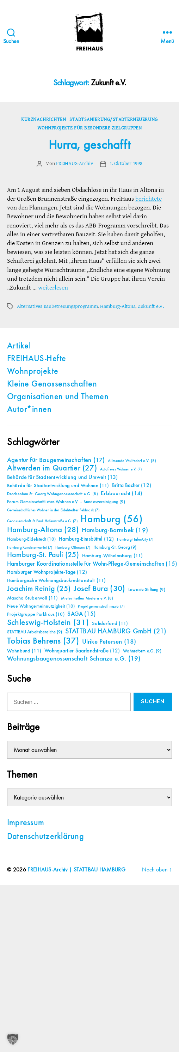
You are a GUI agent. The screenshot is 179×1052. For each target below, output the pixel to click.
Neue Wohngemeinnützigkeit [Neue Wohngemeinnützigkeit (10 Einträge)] (41, 606)
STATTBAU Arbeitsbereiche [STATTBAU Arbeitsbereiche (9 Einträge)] (34, 632)
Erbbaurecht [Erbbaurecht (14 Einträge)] (121, 494)
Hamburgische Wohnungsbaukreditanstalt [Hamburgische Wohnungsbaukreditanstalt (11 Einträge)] (56, 580)
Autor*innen (29, 410)
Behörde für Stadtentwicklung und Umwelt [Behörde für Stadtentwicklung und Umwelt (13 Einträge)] (62, 477)
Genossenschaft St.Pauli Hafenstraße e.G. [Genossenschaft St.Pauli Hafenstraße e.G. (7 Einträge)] (42, 521)
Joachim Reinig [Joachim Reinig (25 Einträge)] (38, 589)
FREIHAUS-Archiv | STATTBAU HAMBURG (76, 870)
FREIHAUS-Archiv (74, 163)
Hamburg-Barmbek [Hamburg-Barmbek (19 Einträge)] (115, 530)
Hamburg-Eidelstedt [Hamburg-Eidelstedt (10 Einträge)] (31, 539)
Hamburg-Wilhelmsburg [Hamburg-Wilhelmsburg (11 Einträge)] (112, 555)
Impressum (25, 823)
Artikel (19, 346)
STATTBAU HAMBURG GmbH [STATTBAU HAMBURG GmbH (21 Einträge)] (115, 631)
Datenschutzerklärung (45, 837)
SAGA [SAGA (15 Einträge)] (81, 614)
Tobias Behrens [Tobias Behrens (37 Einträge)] (43, 641)
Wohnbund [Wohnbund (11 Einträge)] (24, 651)
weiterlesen (53, 288)
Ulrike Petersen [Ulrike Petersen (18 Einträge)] (109, 641)
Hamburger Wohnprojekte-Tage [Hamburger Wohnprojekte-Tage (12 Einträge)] (47, 572)
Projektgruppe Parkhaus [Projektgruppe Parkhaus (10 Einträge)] (35, 614)
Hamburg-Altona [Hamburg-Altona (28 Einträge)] (43, 530)
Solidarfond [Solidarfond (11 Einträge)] (110, 623)
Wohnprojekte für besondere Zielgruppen (89, 128)
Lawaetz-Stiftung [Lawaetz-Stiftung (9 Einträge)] (146, 590)
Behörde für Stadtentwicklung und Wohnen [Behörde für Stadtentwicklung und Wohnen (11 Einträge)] (58, 485)
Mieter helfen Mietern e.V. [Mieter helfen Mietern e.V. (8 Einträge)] (87, 598)
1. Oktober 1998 (126, 163)
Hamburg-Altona (117, 306)
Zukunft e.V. (151, 306)
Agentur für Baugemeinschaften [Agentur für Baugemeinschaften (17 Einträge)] (56, 460)
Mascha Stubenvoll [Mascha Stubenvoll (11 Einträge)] (32, 598)
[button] (12, 1039)
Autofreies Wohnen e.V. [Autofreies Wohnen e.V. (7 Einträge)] (121, 469)
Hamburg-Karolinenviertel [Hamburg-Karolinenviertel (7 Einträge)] (29, 547)
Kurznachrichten (43, 119)
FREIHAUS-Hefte (36, 359)
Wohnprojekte (32, 371)
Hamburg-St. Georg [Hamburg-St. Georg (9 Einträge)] (115, 547)
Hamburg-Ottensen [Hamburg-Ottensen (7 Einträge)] (72, 547)
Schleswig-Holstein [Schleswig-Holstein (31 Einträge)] (48, 623)
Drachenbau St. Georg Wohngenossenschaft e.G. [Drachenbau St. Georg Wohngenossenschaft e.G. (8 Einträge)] (52, 494)
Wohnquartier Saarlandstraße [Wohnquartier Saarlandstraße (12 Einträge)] (82, 650)
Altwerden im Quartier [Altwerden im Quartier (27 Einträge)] (52, 468)
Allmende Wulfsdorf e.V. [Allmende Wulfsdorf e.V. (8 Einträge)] (132, 461)
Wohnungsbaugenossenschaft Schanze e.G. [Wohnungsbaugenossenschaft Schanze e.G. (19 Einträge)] (73, 658)
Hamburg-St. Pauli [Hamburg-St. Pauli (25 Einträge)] (43, 555)
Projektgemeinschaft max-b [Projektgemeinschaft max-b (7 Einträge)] (101, 606)
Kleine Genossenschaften (52, 384)
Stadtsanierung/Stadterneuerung (113, 119)
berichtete (148, 199)
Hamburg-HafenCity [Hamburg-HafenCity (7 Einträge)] (135, 539)
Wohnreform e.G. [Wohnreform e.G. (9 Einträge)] (142, 651)
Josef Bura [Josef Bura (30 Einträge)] (99, 589)
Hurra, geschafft (90, 145)
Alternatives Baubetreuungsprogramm (57, 306)
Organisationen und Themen (58, 397)
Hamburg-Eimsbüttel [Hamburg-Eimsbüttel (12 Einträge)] (86, 539)
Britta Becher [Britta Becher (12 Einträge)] (131, 485)
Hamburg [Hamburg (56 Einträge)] (111, 519)
